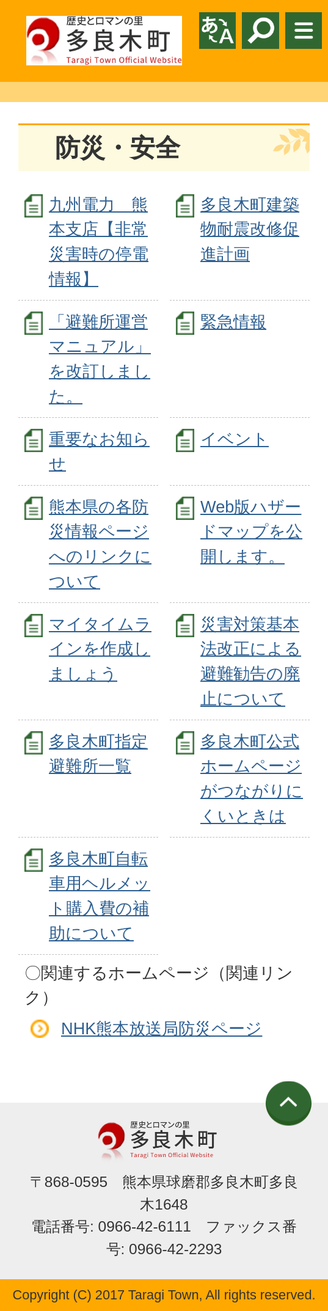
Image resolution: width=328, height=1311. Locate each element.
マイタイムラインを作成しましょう (100, 649)
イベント (234, 438)
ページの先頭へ (289, 1103)
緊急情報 (233, 321)
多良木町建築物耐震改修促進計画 (249, 229)
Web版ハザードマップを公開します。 (251, 531)
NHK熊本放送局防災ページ (161, 1028)
